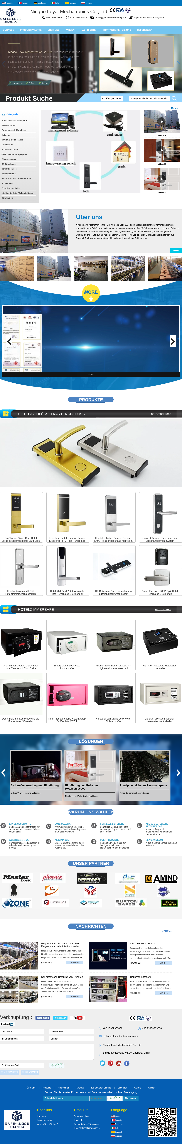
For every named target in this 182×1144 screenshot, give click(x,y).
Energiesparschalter (11, 188)
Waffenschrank (9, 174)
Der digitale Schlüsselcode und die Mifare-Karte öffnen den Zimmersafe (20, 721)
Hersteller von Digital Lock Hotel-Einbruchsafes (113, 720)
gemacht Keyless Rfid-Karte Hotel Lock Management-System (160, 539)
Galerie (137, 1088)
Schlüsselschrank (10, 149)
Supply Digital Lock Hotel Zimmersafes (67, 667)
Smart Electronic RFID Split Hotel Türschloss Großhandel (160, 592)
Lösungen (122, 1088)
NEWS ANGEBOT (154, 840)
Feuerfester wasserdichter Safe (16, 178)
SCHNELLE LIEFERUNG (112, 824)
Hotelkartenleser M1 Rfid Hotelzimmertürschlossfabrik (20, 592)
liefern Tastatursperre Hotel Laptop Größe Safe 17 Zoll (67, 720)
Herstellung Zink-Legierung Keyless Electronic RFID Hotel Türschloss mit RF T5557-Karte (67, 541)
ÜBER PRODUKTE (109, 840)
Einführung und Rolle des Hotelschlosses (81, 787)
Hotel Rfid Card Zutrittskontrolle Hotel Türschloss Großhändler (67, 592)
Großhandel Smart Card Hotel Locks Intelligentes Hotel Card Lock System (21, 541)
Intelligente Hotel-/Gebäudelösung (18, 193)
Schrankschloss (9, 169)
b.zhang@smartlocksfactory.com (110, 17)
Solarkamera (7, 198)
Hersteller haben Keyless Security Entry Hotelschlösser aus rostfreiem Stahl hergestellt (113, 541)
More (91, 404)
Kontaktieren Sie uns (117, 30)
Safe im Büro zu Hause (12, 140)
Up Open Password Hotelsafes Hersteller (160, 667)
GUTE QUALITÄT (63, 824)
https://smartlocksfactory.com (149, 17)
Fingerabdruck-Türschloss (14, 130)
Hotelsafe (6, 135)
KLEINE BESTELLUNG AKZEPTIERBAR (157, 825)
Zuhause (8, 30)
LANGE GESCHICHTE (20, 824)
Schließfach (7, 183)
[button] (89, 90)
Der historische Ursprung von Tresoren (62, 977)
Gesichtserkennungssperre (14, 154)
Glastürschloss (9, 159)
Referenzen (145, 30)
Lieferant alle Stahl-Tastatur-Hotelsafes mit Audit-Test (160, 720)
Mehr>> (174, 108)
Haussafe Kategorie (141, 977)
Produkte (46, 1088)
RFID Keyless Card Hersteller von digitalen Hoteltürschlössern (113, 592)
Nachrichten (89, 30)
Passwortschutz (9, 125)
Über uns (53, 30)
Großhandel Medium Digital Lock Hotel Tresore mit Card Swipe (20, 667)
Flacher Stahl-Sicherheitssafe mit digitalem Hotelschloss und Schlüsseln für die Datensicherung (113, 668)
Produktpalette (31, 30)
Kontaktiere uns (44, 1120)
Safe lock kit (7, 145)
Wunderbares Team (19, 840)
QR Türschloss (8, 164)
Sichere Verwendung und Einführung (35, 785)
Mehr (176, 250)
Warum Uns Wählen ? (47, 1124)
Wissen (70, 30)
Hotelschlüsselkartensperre (14, 120)
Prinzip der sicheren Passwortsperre (143, 785)
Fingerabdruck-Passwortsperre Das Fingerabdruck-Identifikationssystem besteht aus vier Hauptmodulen (60, 945)
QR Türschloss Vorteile (142, 943)
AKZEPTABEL (62, 840)
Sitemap (80, 1088)
